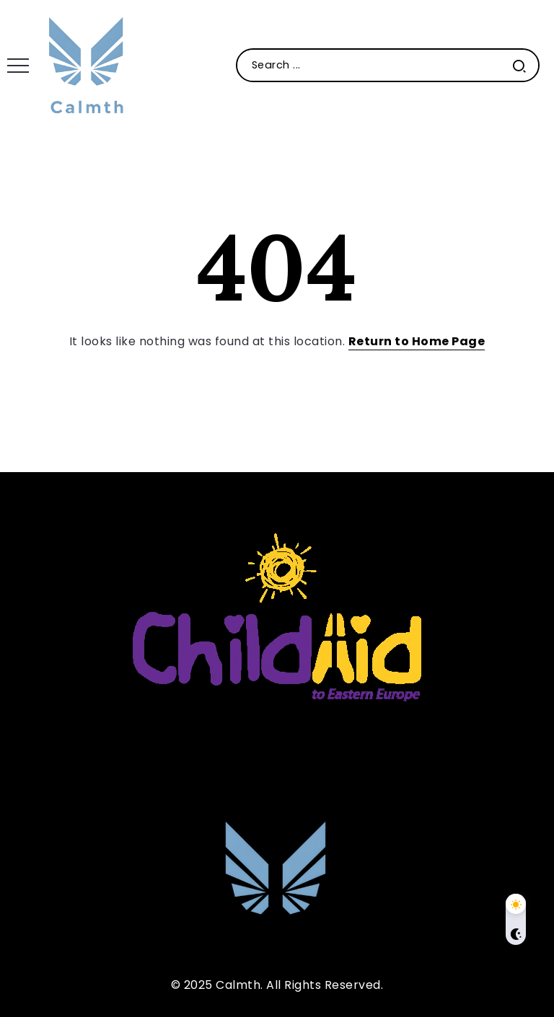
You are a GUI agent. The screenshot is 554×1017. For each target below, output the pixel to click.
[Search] (387, 65)
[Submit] (519, 65)
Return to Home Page (416, 341)
